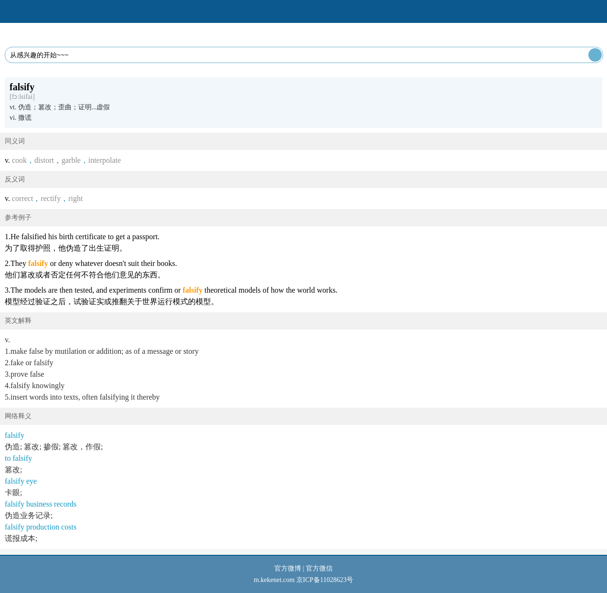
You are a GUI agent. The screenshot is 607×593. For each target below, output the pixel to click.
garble (71, 160)
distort (44, 160)
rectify (51, 198)
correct (22, 198)
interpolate (104, 160)
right (75, 198)
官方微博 (287, 568)
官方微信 (319, 568)
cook (19, 160)
